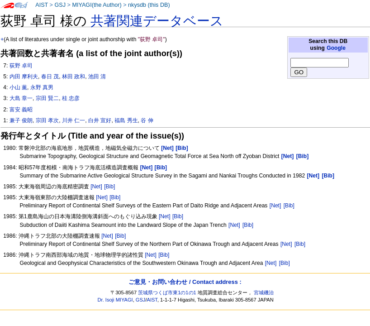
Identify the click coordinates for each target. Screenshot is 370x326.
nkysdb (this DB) (149, 5)
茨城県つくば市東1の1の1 (167, 292)
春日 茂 (50, 76)
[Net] (96, 186)
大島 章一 (21, 98)
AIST (41, 5)
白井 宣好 (99, 120)
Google (336, 48)
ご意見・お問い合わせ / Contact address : (184, 281)
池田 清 (97, 76)
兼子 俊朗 (21, 120)
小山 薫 (18, 87)
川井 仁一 (73, 120)
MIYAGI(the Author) (96, 5)
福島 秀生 (126, 120)
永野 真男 (41, 87)
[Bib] (109, 186)
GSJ (60, 5)
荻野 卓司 (21, 65)
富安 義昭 (21, 109)
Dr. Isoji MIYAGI (115, 299)
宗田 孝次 (47, 120)
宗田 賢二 (47, 98)
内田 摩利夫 (23, 76)
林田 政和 (73, 76)
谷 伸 (147, 120)
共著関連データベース (156, 21)
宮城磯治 (264, 292)
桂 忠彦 (71, 98)
